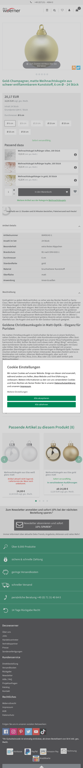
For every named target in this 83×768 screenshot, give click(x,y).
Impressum (25, 386)
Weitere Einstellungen (17, 391)
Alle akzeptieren (41, 398)
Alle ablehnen (41, 404)
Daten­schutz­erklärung (64, 383)
